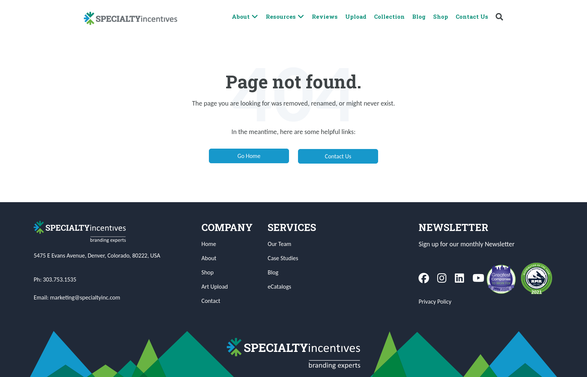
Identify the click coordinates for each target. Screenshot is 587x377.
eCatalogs (279, 286)
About (245, 16)
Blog (419, 16)
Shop (440, 16)
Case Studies (283, 258)
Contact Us (472, 16)
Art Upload (214, 286)
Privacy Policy (435, 301)
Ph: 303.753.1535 (55, 279)
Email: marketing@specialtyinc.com (77, 297)
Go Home (248, 155)
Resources (285, 16)
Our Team (279, 243)
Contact (210, 300)
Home (208, 243)
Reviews (325, 16)
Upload (356, 16)
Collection (389, 16)
